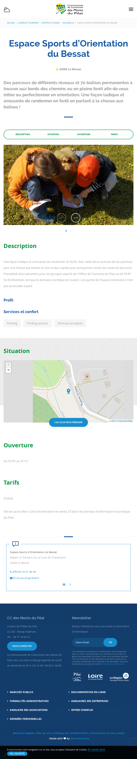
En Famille (68, 22)
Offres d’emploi (82, 710)
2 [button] (70, 230)
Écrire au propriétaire (24, 578)
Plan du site (44, 733)
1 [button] (66, 230)
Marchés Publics (21, 692)
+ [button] (8, 365)
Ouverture (83, 134)
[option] (68, 185)
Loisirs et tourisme (28, 22)
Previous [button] (61, 217)
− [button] (8, 370)
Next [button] (75, 217)
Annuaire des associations (29, 710)
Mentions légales (23, 733)
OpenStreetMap (126, 421)
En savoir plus (96, 749)
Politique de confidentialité (112, 664)
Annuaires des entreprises (89, 701)
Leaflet (112, 421)
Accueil (11, 22)
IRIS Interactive (79, 738)
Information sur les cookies (107, 733)
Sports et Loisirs (51, 22)
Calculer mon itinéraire (68, 422)
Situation (53, 134)
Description (23, 134)
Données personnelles (26, 718)
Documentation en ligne (88, 692)
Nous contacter (22, 646)
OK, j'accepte (17, 753)
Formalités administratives (29, 701)
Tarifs (114, 134)
